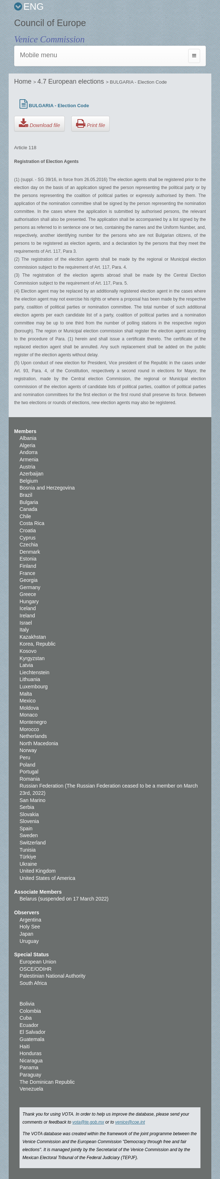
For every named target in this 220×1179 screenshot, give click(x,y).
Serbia (27, 807)
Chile (25, 516)
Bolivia (27, 1004)
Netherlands (33, 736)
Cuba (25, 1018)
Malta (26, 694)
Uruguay (29, 941)
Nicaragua (31, 1060)
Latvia (26, 665)
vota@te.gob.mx (88, 1122)
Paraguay (30, 1075)
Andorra (29, 452)
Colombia (30, 1011)
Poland (27, 765)
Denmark (30, 552)
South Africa (33, 983)
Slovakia (29, 814)
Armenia (29, 459)
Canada (28, 509)
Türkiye (28, 857)
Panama (29, 1067)
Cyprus (27, 538)
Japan (26, 934)
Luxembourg (34, 686)
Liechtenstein (35, 672)
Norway (28, 750)
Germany (30, 587)
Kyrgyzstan (32, 658)
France (27, 573)
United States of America (47, 878)
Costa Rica (32, 523)
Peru (25, 757)
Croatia (28, 530)
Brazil (26, 495)
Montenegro (33, 722)
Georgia (29, 580)
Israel (26, 623)
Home (23, 81)
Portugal (29, 772)
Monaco (29, 715)
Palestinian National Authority (52, 976)
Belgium (29, 481)
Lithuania (30, 679)
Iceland (28, 608)
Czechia (29, 544)
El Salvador (33, 1032)
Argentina (30, 920)
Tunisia (28, 850)
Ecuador (29, 1025)
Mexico (27, 701)
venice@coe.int (130, 1122)
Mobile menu (38, 55)
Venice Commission (49, 39)
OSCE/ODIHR (36, 969)
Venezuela (31, 1089)
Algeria (27, 445)
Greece (28, 594)
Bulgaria (29, 502)
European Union (38, 962)
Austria (27, 467)
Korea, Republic (38, 644)
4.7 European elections (71, 81)
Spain (26, 828)
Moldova (29, 708)
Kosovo (28, 651)
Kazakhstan (33, 637)
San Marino (33, 800)
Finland (28, 566)
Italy (24, 630)
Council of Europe (50, 23)
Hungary (29, 601)
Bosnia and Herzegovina (47, 488)
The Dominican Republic (47, 1082)
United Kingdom (38, 871)
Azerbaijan (31, 474)
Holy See (30, 927)
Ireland (27, 615)
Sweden (29, 835)
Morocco (29, 729)
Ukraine (28, 864)
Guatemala (32, 1039)
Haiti (25, 1046)
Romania (30, 779)
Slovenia (29, 821)
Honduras (31, 1053)
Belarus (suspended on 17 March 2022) (64, 899)
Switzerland (33, 843)
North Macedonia (39, 743)
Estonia (28, 559)
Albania (28, 438)
